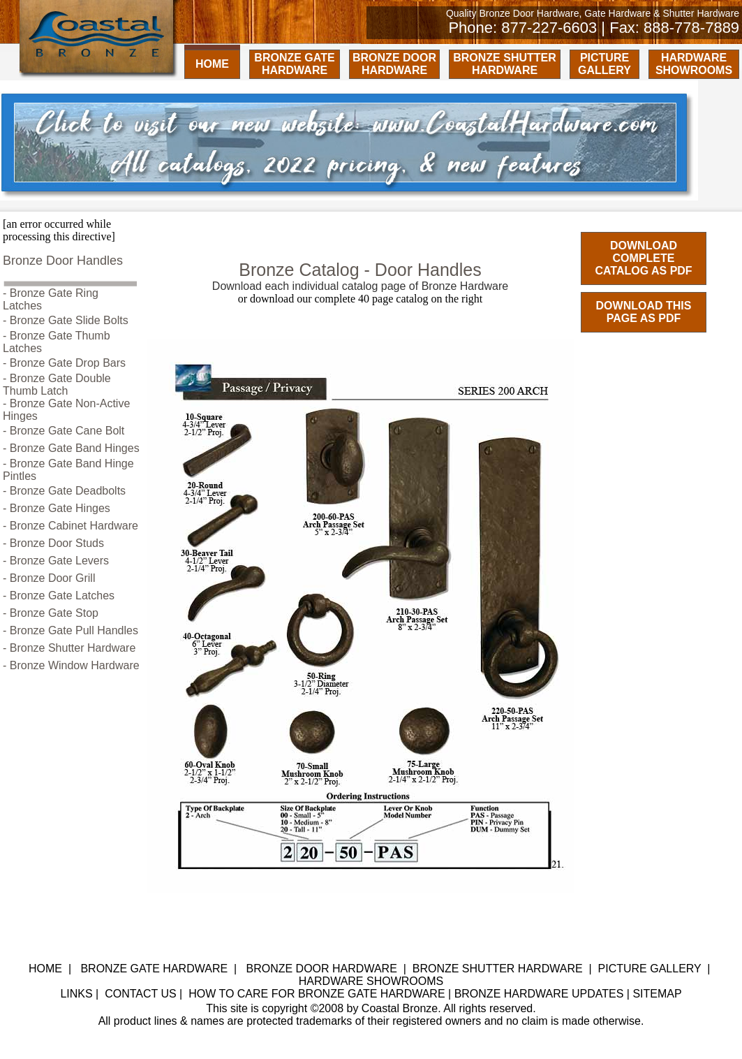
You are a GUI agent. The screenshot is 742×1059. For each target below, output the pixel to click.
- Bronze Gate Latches (58, 595)
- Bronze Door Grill (49, 578)
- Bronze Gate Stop (50, 613)
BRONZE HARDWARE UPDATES (539, 994)
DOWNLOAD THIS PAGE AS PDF (644, 312)
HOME (212, 64)
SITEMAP (656, 994)
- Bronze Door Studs (53, 543)
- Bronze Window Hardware (71, 665)
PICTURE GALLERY (604, 64)
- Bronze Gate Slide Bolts (65, 320)
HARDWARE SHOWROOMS (693, 64)
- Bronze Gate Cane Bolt (63, 431)
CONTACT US (141, 994)
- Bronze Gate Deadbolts (64, 491)
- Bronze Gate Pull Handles (70, 630)
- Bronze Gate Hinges (56, 508)
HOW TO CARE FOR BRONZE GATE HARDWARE (316, 994)
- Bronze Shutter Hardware (69, 648)
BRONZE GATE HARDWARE (294, 64)
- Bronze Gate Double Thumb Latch (57, 384)
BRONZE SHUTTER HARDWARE (504, 64)
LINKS (76, 994)
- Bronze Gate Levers (56, 561)
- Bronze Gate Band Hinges (71, 448)
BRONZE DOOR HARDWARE (394, 64)
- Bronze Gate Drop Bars (64, 363)
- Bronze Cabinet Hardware (70, 526)
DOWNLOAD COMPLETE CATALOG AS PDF (643, 258)
